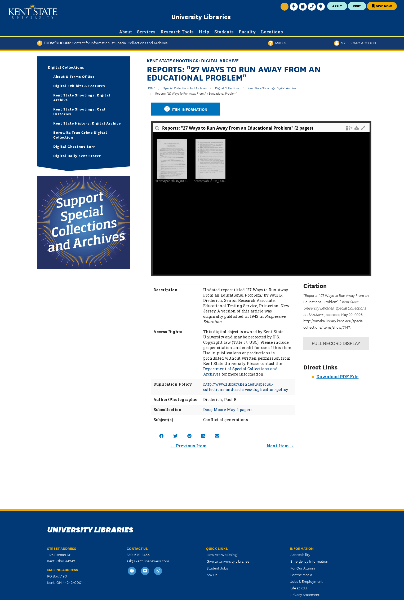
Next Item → (280, 445)
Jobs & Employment (306, 581)
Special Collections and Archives (185, 87)
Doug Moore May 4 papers (227, 409)
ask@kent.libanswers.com (148, 561)
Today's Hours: (102, 43)
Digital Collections (227, 87)
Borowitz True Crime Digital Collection (80, 134)
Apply (337, 5)
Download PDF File (337, 376)
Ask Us (277, 43)
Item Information (185, 109)
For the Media (301, 574)
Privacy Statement (304, 594)
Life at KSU (298, 588)
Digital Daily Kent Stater (77, 155)
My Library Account (356, 43)
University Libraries (201, 16)
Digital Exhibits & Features (79, 85)
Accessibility (300, 554)
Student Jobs (217, 568)
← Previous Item (189, 445)
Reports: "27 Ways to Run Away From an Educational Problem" (196, 93)
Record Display (336, 343)
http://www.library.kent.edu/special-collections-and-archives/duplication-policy (245, 387)
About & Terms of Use (74, 76)
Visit (357, 5)
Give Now (382, 5)
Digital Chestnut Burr (74, 146)
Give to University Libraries (228, 561)
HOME (151, 87)
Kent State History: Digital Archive (87, 123)
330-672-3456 (138, 554)
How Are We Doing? (222, 554)
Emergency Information (309, 561)
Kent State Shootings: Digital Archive (272, 87)
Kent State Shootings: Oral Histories (79, 111)
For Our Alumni (302, 568)
